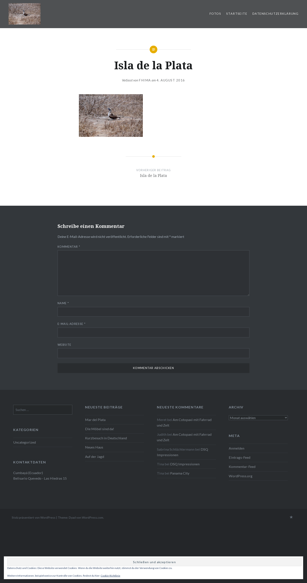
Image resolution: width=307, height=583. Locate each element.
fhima (145, 80)
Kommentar (69, 246)
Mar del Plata (95, 420)
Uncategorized (24, 442)
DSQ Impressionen (185, 464)
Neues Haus (94, 447)
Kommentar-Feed (242, 466)
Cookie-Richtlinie (110, 575)
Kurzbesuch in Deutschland (106, 438)
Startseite (236, 13)
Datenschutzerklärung (275, 13)
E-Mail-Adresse (71, 323)
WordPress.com (92, 517)
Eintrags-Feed (239, 457)
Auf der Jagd (94, 456)
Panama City (179, 473)
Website (64, 344)
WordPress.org (240, 476)
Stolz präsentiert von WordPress (33, 517)
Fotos (215, 13)
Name (63, 303)
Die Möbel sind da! (99, 429)
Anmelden (236, 448)
